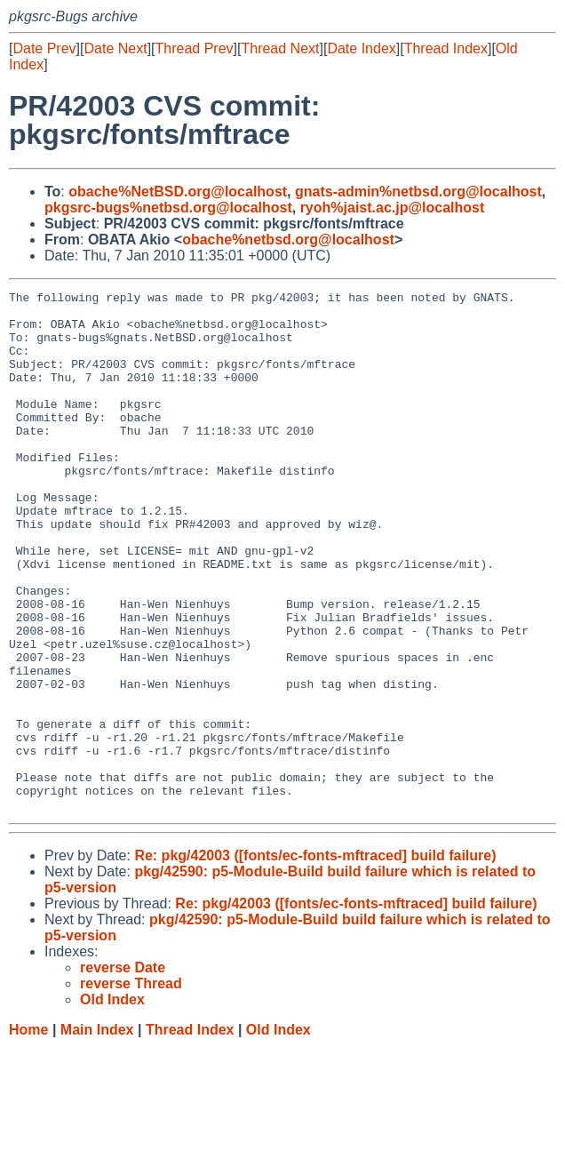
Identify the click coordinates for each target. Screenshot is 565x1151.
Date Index (361, 48)
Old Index (278, 1133)
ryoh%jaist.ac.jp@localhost (392, 207)
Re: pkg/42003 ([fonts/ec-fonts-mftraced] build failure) (315, 959)
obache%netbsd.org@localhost (288, 239)
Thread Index (446, 48)
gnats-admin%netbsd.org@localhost (418, 191)
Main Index (97, 1133)
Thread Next (280, 48)
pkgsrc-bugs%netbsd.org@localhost (168, 207)
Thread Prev (194, 48)
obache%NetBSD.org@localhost (177, 191)
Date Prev (44, 48)
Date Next (115, 48)
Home (28, 1133)
